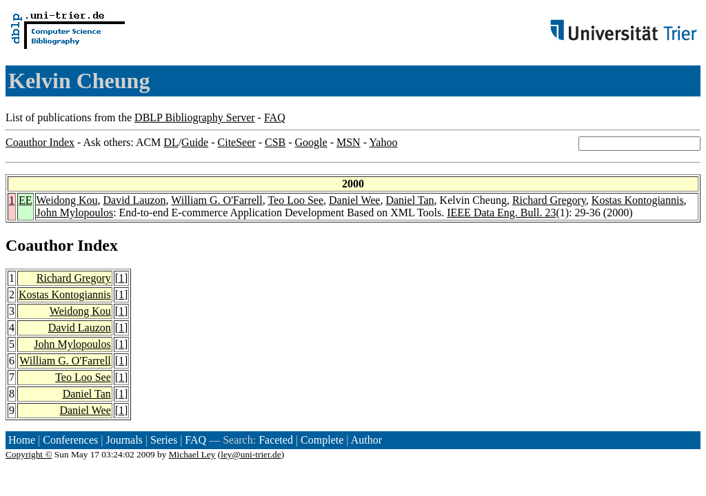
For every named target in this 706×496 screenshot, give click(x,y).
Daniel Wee (354, 200)
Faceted (276, 440)
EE (25, 200)
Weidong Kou (67, 200)
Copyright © (29, 454)
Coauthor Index (40, 142)
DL (170, 142)
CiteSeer (237, 142)
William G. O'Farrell (216, 200)
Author (366, 440)
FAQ (274, 117)
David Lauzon (134, 200)
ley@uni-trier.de (251, 454)
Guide (194, 142)
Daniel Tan (409, 200)
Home (21, 440)
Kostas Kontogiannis (638, 200)
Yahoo (383, 142)
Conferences (70, 440)
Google (311, 142)
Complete (322, 440)
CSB (275, 142)
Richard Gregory (549, 200)
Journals (123, 440)
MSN (348, 142)
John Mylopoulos (75, 212)
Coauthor (39, 245)
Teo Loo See (295, 200)
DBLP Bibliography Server (194, 117)
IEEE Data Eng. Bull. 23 (501, 212)
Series (163, 440)
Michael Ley (192, 454)
